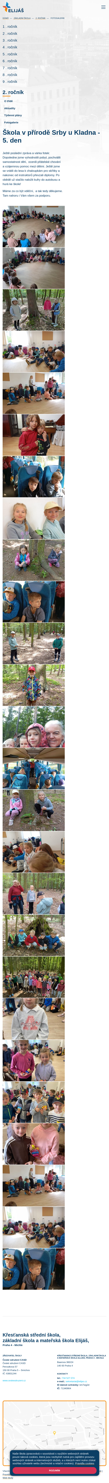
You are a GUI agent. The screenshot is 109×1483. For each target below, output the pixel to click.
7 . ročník (10, 68)
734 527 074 (68, 1378)
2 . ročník (10, 33)
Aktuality (9, 108)
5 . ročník (10, 54)
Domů (6, 18)
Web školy (8, 1478)
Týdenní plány (13, 115)
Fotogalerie (57, 18)
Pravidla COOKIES (12, 1474)
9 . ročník (10, 82)
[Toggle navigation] (103, 7)
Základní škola (22, 18)
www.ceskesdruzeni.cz (14, 1380)
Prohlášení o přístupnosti (88, 1471)
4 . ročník (10, 47)
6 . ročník (10, 61)
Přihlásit (70, 1471)
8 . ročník (10, 75)
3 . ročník (10, 40)
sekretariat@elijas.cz (76, 1381)
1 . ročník (10, 26)
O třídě (8, 101)
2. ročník (40, 18)
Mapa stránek (57, 1471)
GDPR (27, 1474)
